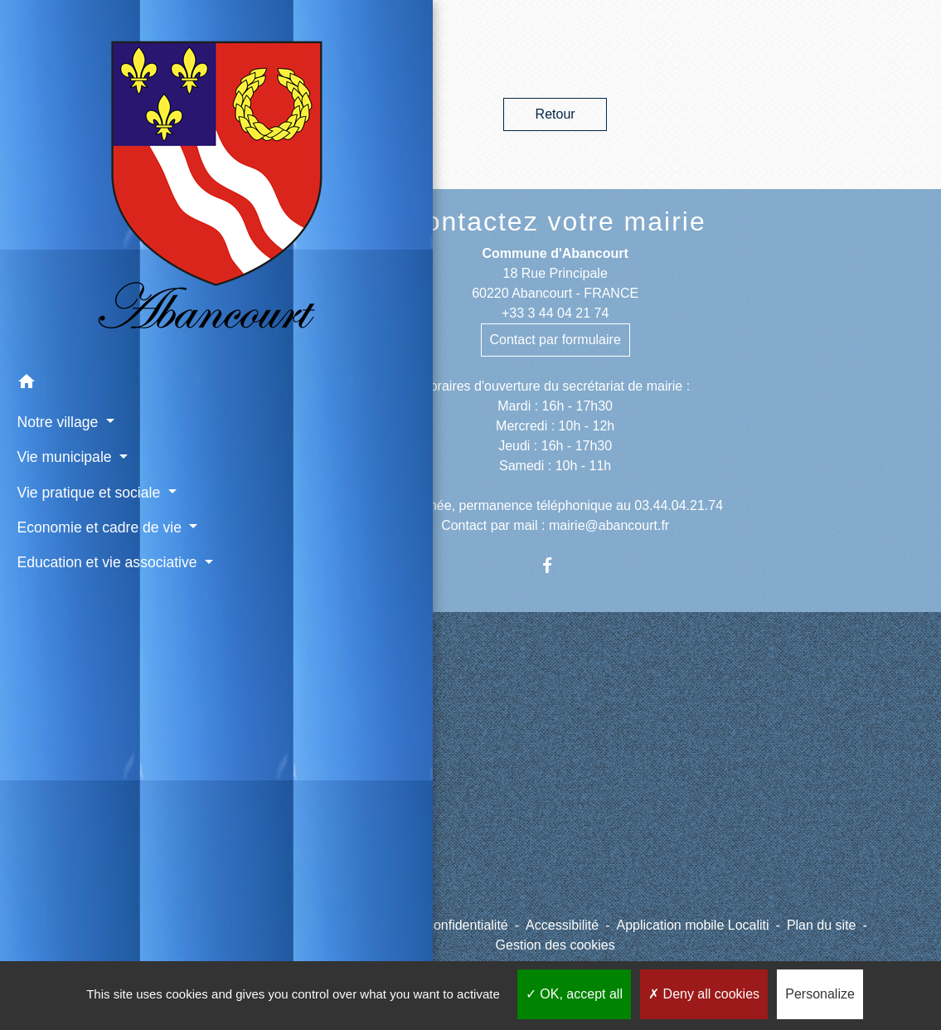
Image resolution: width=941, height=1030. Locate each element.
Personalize (820, 994)
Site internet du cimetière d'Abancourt (308, 779)
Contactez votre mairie (555, 221)
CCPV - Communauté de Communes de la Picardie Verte (328, 726)
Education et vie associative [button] (64, 467)
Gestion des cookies (555, 945)
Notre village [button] (55, 272)
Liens (271, 677)
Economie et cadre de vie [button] (83, 410)
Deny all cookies (703, 994)
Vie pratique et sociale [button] (84, 342)
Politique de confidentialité (431, 925)
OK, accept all (574, 994)
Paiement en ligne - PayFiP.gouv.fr (292, 832)
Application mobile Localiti (692, 925)
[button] (84, 235)
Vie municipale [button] (61, 307)
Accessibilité (562, 925)
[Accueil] (84, 108)
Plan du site (821, 925)
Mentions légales (286, 925)
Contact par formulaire (555, 340)
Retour (555, 114)
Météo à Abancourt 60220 (311, 875)
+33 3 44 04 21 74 (555, 313)
